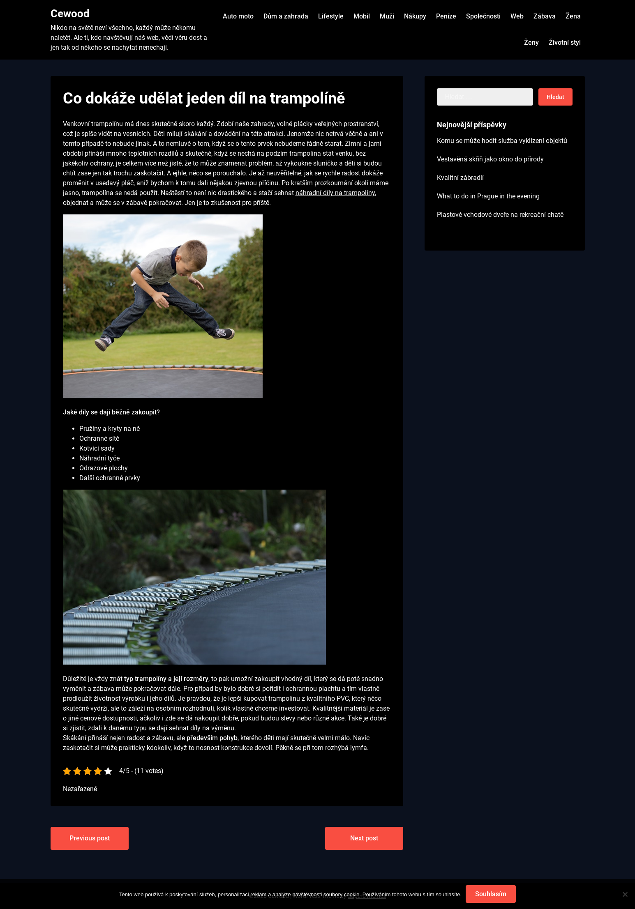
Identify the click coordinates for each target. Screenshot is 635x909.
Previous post (89, 838)
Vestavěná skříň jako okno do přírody (490, 159)
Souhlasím (490, 894)
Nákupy (415, 16)
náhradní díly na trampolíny (335, 193)
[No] (625, 894)
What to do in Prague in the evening (488, 196)
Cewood (70, 13)
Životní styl (565, 42)
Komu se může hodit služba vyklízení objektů (502, 141)
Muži (387, 16)
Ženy (531, 42)
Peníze (446, 16)
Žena (573, 16)
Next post (364, 838)
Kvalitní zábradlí (460, 178)
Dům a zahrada (285, 16)
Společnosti (483, 16)
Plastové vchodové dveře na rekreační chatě (500, 215)
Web (517, 16)
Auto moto (238, 16)
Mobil (361, 16)
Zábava (544, 16)
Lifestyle (331, 16)
